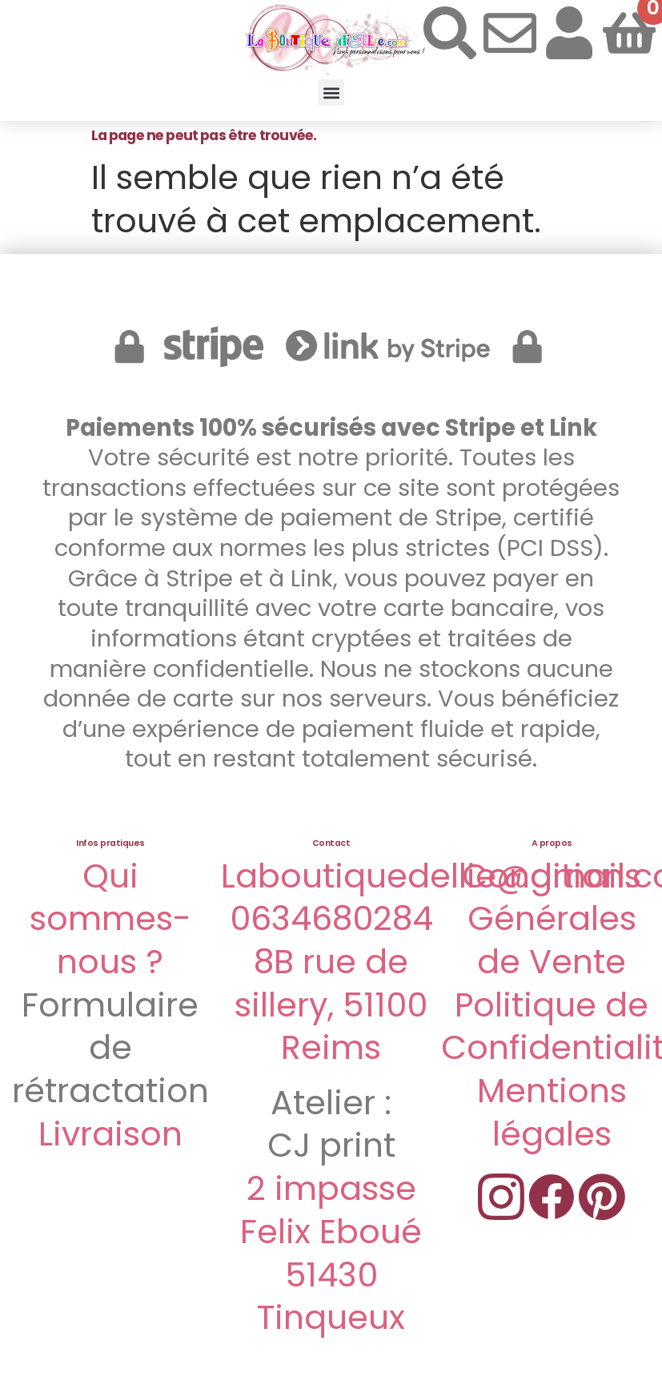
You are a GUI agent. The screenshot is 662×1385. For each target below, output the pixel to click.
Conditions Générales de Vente (551, 918)
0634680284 (331, 918)
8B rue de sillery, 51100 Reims (331, 1004)
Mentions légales (552, 1112)
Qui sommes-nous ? (110, 918)
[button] (331, 92)
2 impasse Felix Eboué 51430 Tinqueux (331, 1253)
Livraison (110, 1134)
